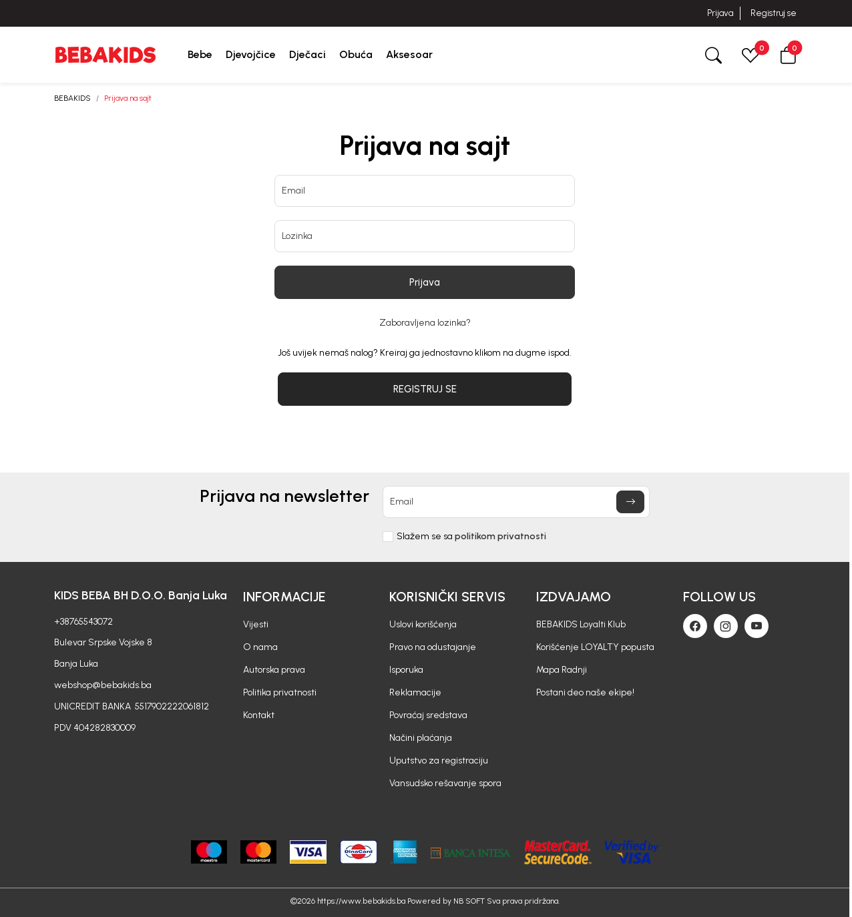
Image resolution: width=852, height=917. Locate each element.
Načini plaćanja (420, 737)
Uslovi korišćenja (423, 624)
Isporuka (406, 669)
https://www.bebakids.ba (361, 901)
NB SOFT (469, 901)
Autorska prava (274, 669)
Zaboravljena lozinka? (425, 323)
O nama (260, 647)
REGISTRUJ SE (425, 389)
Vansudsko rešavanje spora (445, 783)
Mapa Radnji (561, 669)
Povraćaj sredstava (428, 715)
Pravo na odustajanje (432, 647)
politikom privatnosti (500, 536)
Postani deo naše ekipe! (585, 692)
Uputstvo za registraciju (438, 760)
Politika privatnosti (279, 692)
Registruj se (774, 13)
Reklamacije (415, 692)
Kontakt (258, 715)
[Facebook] (695, 626)
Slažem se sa (471, 536)
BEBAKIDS (72, 98)
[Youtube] (756, 626)
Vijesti (255, 624)
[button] (788, 54)
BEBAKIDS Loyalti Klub (581, 624)
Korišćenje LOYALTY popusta (595, 647)
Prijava (720, 13)
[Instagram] (726, 626)
